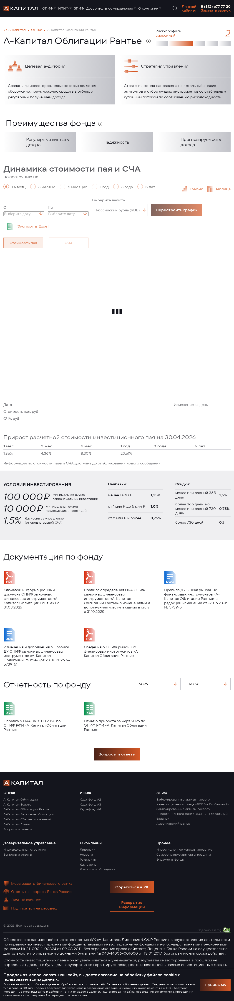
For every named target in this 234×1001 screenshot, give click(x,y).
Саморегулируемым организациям (183, 854)
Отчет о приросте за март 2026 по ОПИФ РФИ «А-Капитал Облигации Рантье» (115, 725)
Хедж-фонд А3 (90, 804)
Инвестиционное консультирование (184, 849)
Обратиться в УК (131, 887)
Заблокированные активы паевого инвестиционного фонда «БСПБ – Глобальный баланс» (192, 813)
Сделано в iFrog (209, 930)
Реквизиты (88, 859)
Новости (86, 854)
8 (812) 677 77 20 (216, 6)
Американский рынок (173, 823)
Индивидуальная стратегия (24, 849)
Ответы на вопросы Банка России (41, 891)
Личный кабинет (189, 8)
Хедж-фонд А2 (90, 799)
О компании (148, 8)
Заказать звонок (216, 10)
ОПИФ (47, 8)
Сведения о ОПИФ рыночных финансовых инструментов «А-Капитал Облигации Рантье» (111, 651)
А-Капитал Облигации (20, 799)
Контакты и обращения (97, 869)
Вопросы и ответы (117, 754)
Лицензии (88, 849)
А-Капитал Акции (16, 824)
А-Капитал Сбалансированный (27, 819)
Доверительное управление (109, 8)
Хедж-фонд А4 (90, 809)
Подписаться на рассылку (34, 908)
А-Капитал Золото (17, 804)
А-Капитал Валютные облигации (28, 814)
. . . (166, 7)
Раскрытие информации (132, 904)
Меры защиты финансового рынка (41, 883)
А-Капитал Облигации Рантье (26, 809)
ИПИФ (63, 8)
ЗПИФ (79, 8)
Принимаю (215, 985)
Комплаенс (88, 864)
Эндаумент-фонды (170, 859)
